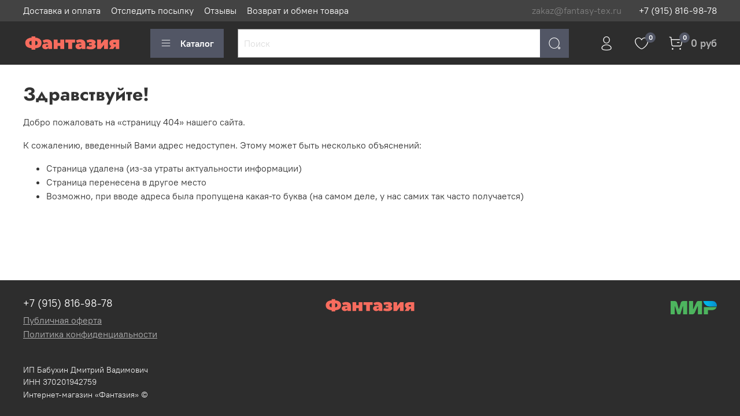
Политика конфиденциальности (90, 334)
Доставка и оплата (62, 10)
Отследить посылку (152, 10)
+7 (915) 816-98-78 (678, 10)
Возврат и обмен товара (298, 10)
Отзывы (220, 10)
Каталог (187, 43)
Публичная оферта (62, 320)
